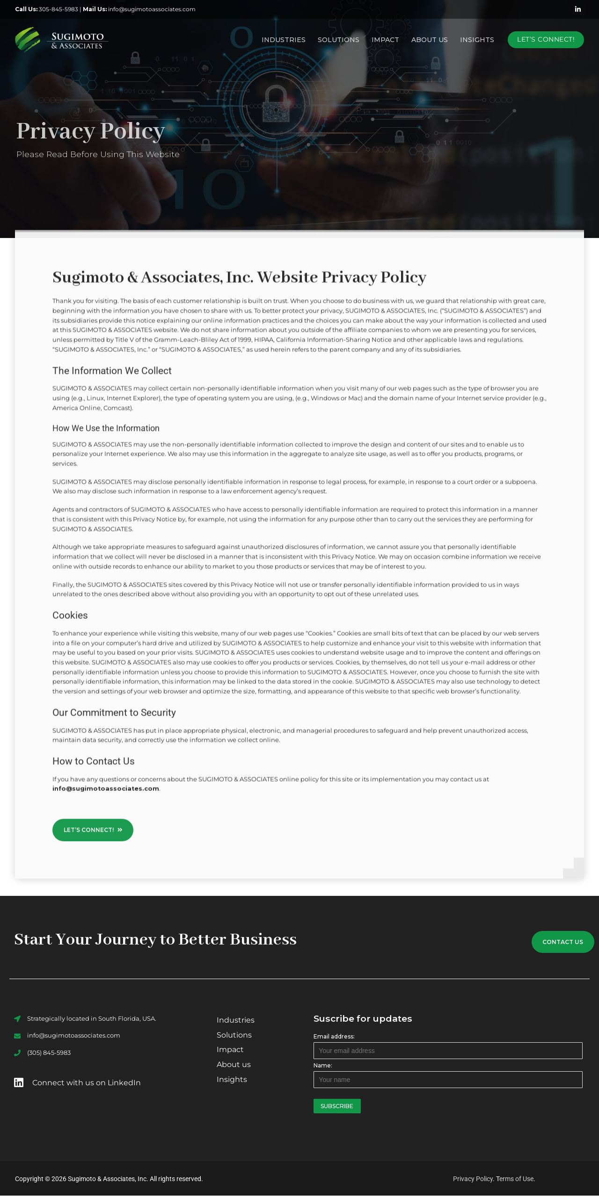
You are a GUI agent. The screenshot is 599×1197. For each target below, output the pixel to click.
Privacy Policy (473, 1180)
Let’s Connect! (546, 39)
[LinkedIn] (578, 9)
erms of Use (516, 1180)
